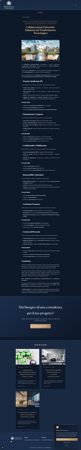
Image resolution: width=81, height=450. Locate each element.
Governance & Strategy (33, 21)
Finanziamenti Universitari (51, 23)
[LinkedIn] (11, 442)
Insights (51, 4)
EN (75, 4)
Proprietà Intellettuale (42, 21)
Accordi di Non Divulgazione (52, 21)
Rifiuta (67, 445)
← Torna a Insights (25, 17)
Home (25, 4)
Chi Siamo (30, 4)
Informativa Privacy (72, 436)
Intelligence (40, 12)
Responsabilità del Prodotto (41, 23)
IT (72, 4)
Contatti (60, 4)
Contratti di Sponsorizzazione (30, 23)
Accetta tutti (67, 439)
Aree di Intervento (44, 4)
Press (56, 4)
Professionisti (36, 4)
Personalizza (67, 442)
